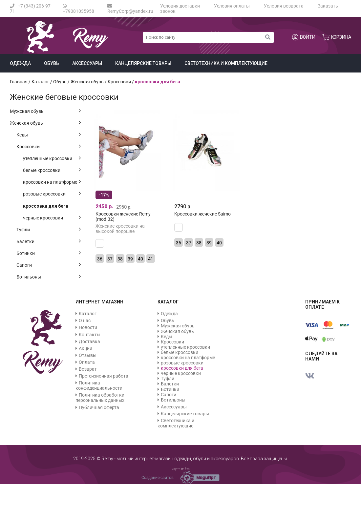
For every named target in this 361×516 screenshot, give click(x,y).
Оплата (87, 362)
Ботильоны (28, 276)
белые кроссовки (41, 170)
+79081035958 (78, 9)
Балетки (25, 241)
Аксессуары (87, 63)
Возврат (88, 369)
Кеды (22, 134)
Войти (303, 37)
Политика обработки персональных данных (99, 397)
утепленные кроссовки (47, 158)
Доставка (89, 341)
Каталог (40, 81)
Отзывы (87, 355)
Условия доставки (180, 6)
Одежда (20, 63)
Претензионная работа (103, 376)
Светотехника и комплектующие (225, 63)
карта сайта (181, 469)
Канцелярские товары (143, 63)
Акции (85, 348)
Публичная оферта (99, 407)
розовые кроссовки (44, 193)
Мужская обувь (27, 111)
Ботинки (25, 253)
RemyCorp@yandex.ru (130, 9)
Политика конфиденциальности (98, 385)
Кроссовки (28, 146)
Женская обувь (26, 123)
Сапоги (24, 265)
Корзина (336, 37)
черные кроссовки (43, 217)
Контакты (89, 334)
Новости (88, 327)
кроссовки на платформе (50, 182)
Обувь (51, 63)
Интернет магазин (99, 301)
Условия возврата (284, 6)
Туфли (23, 229)
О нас (85, 320)
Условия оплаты (232, 6)
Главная (19, 81)
